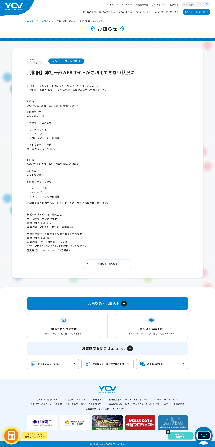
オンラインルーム (120, 408)
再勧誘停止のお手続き (119, 404)
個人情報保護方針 (113, 399)
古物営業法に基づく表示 (97, 408)
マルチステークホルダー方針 (146, 404)
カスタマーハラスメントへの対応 (46, 404)
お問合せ (69, 399)
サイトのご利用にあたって (49, 399)
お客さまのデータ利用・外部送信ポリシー (85, 404)
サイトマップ (83, 399)
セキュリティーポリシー (136, 399)
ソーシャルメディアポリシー (165, 399)
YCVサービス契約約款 (174, 404)
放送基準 (97, 399)
